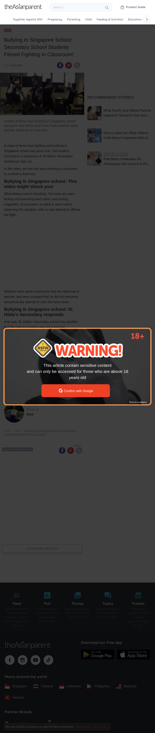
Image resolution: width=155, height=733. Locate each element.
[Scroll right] (147, 19)
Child (88, 19)
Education (134, 19)
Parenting (73, 19)
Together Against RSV (28, 19)
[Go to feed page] (23, 9)
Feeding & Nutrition (110, 19)
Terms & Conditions (138, 402)
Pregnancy (55, 19)
